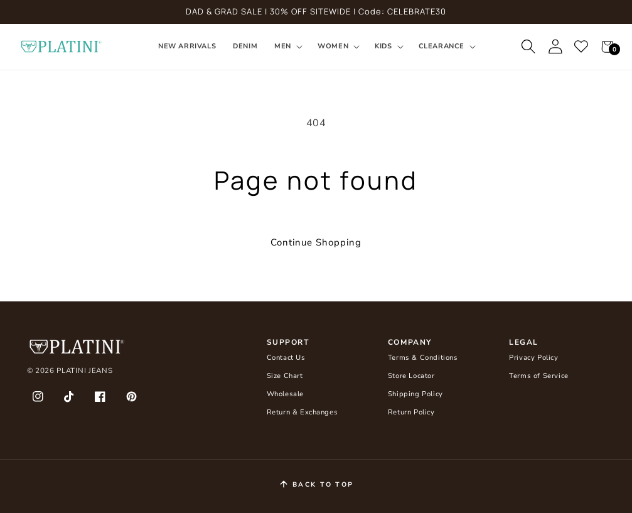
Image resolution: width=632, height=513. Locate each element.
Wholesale (285, 394)
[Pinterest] (131, 397)
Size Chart (285, 376)
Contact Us (286, 357)
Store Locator (411, 376)
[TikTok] (69, 397)
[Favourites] (582, 47)
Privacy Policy (533, 357)
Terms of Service (539, 376)
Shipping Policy (415, 394)
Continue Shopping (316, 242)
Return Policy (411, 412)
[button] (287, 46)
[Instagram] (38, 397)
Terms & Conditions (423, 357)
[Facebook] (100, 397)
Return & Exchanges (302, 412)
